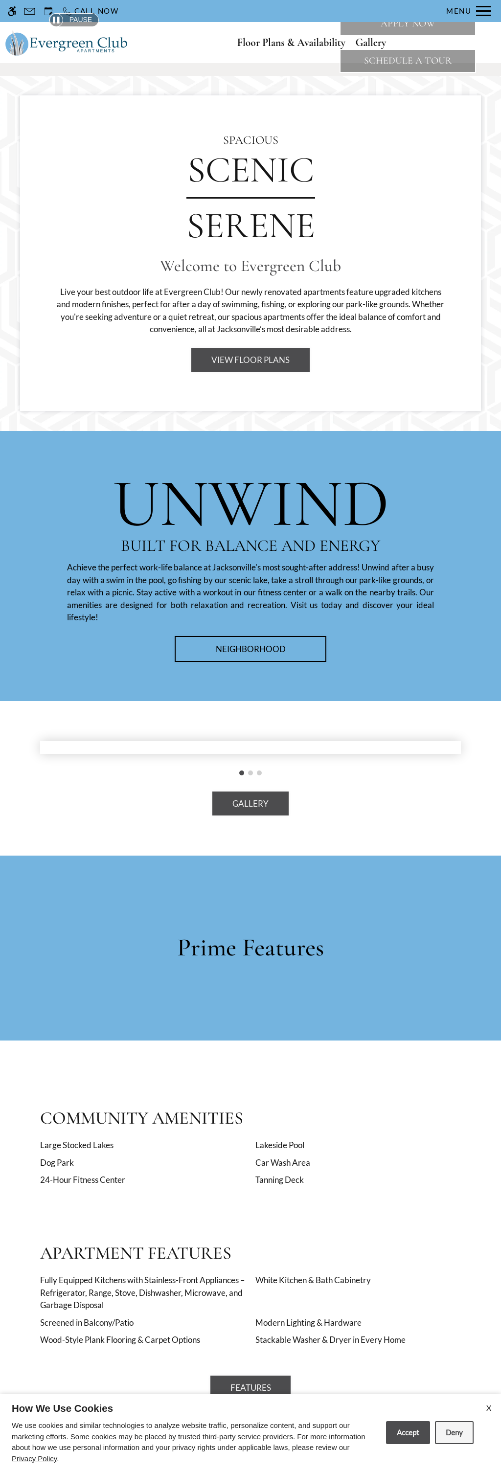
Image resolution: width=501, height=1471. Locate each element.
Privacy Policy (34, 1458)
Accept (408, 1432)
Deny (454, 1432)
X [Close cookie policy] (488, 1407)
